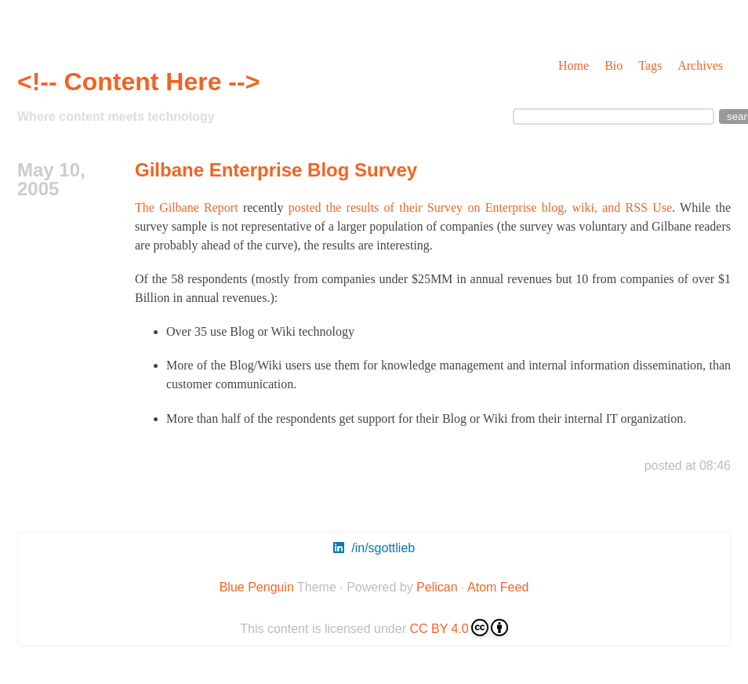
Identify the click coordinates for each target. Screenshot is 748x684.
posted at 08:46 (688, 465)
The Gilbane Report (186, 207)
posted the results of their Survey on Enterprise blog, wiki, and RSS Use (480, 207)
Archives (700, 65)
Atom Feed (497, 587)
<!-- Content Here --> (138, 81)
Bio (614, 65)
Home (573, 65)
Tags (650, 65)
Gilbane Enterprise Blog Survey (276, 169)
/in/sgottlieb (374, 548)
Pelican (436, 587)
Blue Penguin (257, 587)
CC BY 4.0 (458, 627)
